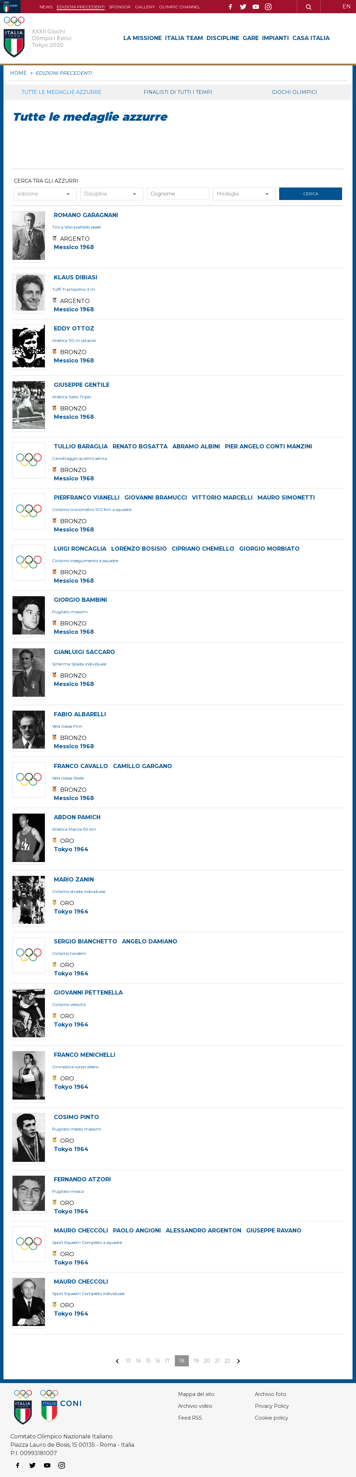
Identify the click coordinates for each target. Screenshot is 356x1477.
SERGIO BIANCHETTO (85, 941)
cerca (310, 193)
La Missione (142, 38)
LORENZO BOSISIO (139, 548)
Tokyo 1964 (71, 849)
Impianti (275, 38)
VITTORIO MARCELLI (222, 497)
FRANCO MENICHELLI (84, 1055)
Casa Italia (311, 38)
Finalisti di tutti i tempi (178, 92)
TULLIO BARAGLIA (81, 446)
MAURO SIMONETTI (286, 497)
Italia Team (184, 38)
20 (207, 1361)
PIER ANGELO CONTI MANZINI (268, 446)
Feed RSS (191, 1417)
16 (157, 1361)
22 (227, 1361)
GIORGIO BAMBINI (80, 600)
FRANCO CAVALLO (81, 766)
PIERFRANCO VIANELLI (87, 497)
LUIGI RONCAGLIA (80, 548)
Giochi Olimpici (294, 92)
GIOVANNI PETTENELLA (88, 992)
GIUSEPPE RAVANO (273, 1230)
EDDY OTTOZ (74, 328)
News (46, 6)
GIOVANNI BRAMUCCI (155, 497)
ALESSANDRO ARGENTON (203, 1230)
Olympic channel (179, 6)
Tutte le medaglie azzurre (62, 92)
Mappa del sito (198, 1394)
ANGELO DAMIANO (149, 941)
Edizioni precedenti (81, 6)
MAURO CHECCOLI (81, 1230)
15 (148, 1361)
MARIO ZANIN (74, 879)
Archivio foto (272, 1394)
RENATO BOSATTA (140, 446)
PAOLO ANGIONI (137, 1230)
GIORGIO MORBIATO (269, 548)
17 (167, 1361)
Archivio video (197, 1406)
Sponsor (120, 6)
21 (217, 1361)
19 (196, 1361)
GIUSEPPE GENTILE (82, 385)
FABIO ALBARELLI (80, 714)
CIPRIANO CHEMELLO (203, 548)
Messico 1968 (74, 247)
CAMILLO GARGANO (142, 766)
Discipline (223, 38)
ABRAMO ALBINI (196, 446)
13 (128, 1361)
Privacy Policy (274, 1406)
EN (346, 6)
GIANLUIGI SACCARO (84, 652)
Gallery (145, 6)
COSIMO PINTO (76, 1117)
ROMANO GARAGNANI (86, 215)
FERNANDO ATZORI (82, 1179)
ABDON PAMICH (77, 817)
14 (138, 1361)
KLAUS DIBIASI (75, 277)
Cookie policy (273, 1417)
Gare (251, 38)
